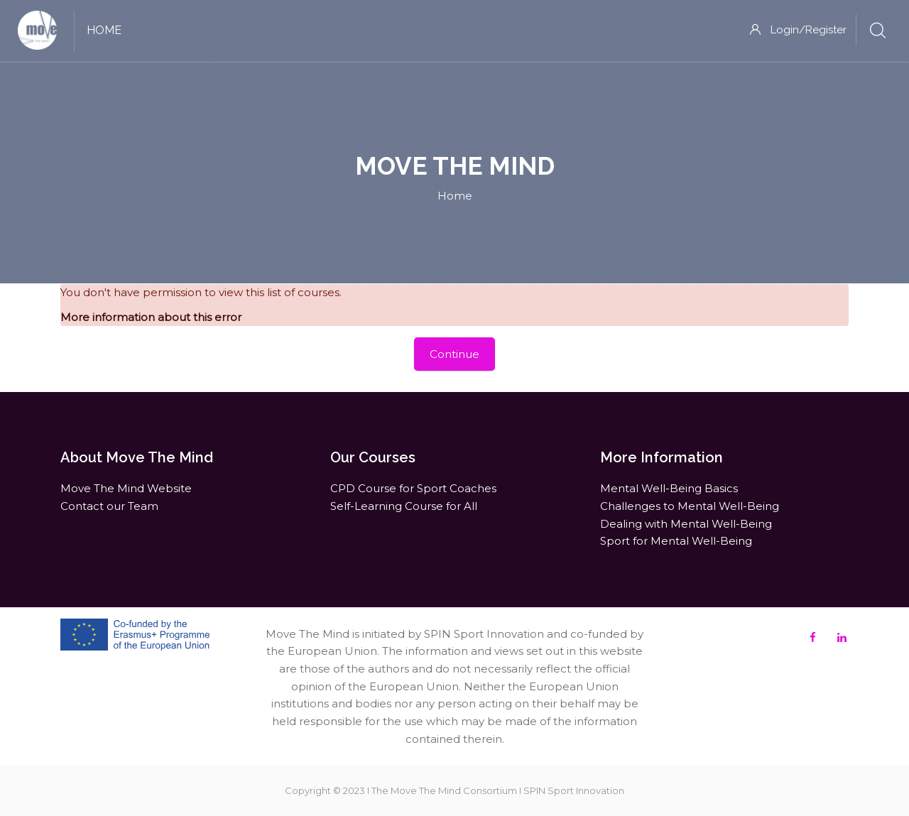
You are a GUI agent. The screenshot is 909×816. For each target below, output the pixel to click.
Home (454, 195)
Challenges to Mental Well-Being (689, 506)
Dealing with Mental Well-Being (686, 524)
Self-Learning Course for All (403, 506)
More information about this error (150, 317)
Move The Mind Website (126, 488)
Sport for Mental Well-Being (676, 541)
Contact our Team (109, 506)
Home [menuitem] (104, 30)
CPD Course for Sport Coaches (413, 488)
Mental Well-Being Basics (669, 488)
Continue (454, 354)
